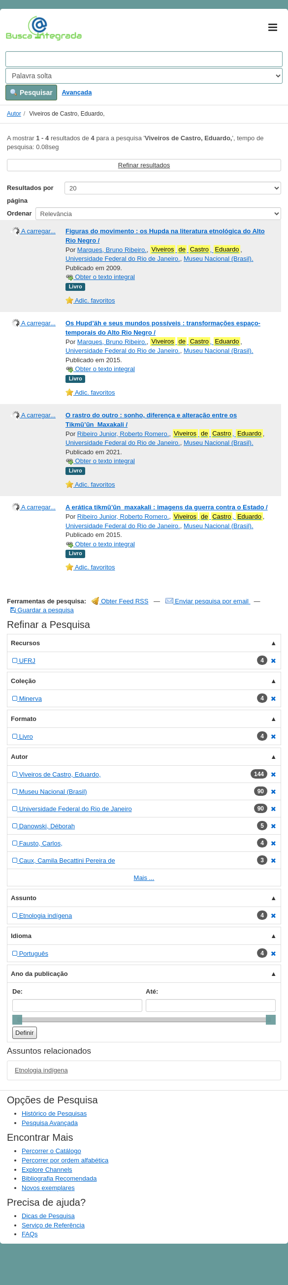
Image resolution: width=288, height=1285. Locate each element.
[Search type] (144, 76)
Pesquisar (31, 92)
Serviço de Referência (53, 1225)
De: (17, 991)
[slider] (17, 1020)
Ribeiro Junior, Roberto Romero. (123, 434)
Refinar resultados (144, 165)
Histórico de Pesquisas (54, 1113)
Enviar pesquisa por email (208, 601)
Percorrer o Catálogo (51, 1151)
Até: (152, 991)
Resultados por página (30, 194)
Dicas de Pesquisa (48, 1216)
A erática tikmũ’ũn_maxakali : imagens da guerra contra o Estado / (166, 507)
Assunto (23, 898)
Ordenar (19, 213)
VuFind (20, 28)
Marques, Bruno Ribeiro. (112, 249)
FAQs (30, 1234)
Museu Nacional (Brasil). (219, 258)
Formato (23, 718)
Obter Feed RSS (120, 601)
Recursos (25, 643)
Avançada (77, 92)
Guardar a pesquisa (42, 610)
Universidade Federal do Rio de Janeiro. (122, 258)
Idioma (21, 936)
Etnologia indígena (41, 1070)
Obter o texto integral (100, 277)
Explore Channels (47, 1169)
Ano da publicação (39, 973)
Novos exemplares (48, 1187)
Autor (14, 113)
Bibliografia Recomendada (59, 1178)
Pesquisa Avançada (50, 1123)
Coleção (23, 681)
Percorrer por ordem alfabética (65, 1160)
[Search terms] (144, 59)
